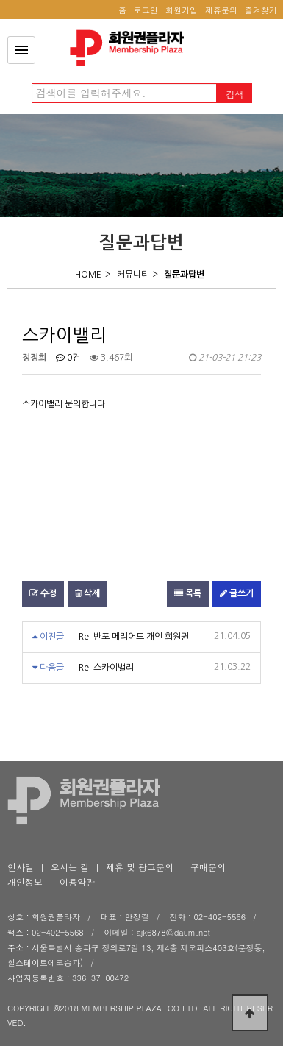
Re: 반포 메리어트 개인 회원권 (134, 636)
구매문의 (208, 867)
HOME (88, 274)
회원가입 (181, 9)
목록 (187, 593)
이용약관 (77, 881)
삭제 (87, 593)
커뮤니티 (133, 274)
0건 (68, 357)
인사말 (20, 867)
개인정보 (25, 881)
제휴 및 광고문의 (139, 867)
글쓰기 (237, 593)
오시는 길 (70, 867)
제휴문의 (221, 9)
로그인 (146, 9)
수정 (43, 593)
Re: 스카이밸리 (106, 667)
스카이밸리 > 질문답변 (131, 47)
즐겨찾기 (261, 9)
